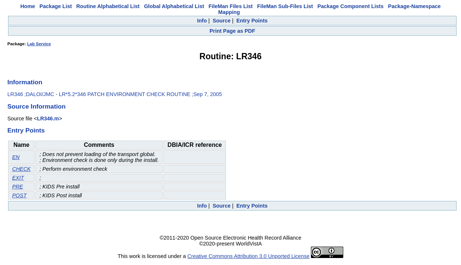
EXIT (18, 178)
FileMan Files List (231, 6)
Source (222, 21)
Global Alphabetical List (174, 6)
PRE (17, 187)
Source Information (36, 106)
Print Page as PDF (232, 31)
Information (24, 82)
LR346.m (48, 118)
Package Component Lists (351, 6)
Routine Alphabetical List (107, 6)
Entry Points (251, 21)
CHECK (21, 169)
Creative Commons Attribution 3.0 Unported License (248, 256)
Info (202, 21)
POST (19, 195)
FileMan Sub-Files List (285, 6)
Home (27, 6)
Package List (55, 6)
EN (15, 157)
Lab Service (39, 44)
